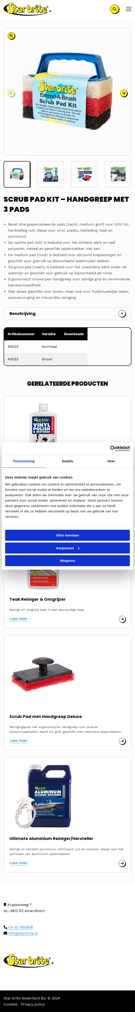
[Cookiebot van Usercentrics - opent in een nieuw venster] (110, 449)
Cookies (10, 1004)
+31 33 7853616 (20, 927)
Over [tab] (111, 461)
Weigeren (67, 560)
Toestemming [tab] (24, 461)
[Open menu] (126, 8)
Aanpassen (67, 548)
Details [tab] (67, 461)
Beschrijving (22, 313)
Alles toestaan (67, 535)
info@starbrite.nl (23, 933)
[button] (123, 93)
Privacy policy (33, 1004)
